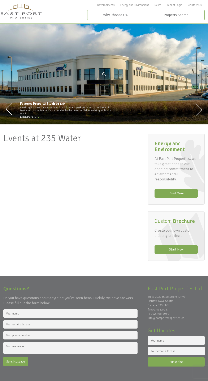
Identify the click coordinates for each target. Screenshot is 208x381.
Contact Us (195, 5)
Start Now (176, 249)
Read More (176, 193)
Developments (106, 5)
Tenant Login (174, 5)
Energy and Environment (134, 5)
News (158, 5)
